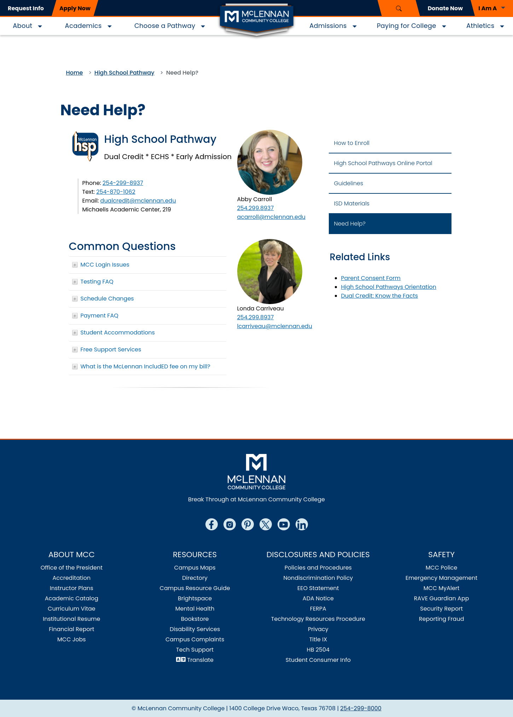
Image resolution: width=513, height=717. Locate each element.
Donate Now (445, 8)
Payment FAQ (99, 315)
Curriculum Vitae (71, 609)
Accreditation (72, 578)
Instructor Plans (71, 588)
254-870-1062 (115, 192)
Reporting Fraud (441, 619)
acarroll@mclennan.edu (271, 217)
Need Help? (350, 224)
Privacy (318, 629)
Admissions (327, 25)
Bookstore (195, 619)
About (22, 25)
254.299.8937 (255, 208)
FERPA (318, 609)
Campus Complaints (194, 639)
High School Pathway (124, 73)
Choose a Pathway (164, 25)
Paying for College (406, 25)
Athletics (480, 25)
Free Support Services (111, 349)
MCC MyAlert (442, 588)
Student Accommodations (118, 332)
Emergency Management (441, 578)
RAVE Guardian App (441, 598)
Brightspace (195, 598)
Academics (83, 25)
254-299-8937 (123, 183)
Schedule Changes (107, 299)
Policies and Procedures (318, 568)
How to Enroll (351, 143)
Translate (200, 660)
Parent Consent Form (371, 278)
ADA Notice (318, 598)
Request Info (26, 8)
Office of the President (72, 568)
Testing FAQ (97, 282)
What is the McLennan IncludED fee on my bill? (145, 366)
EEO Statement (318, 588)
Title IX (318, 639)
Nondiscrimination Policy (318, 578)
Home (74, 73)
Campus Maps (195, 568)
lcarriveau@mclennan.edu (274, 326)
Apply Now (75, 8)
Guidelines (348, 183)
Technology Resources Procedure (318, 619)
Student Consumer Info (318, 660)
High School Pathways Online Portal (383, 163)
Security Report (441, 609)
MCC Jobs (71, 639)
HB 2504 (318, 650)
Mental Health (195, 609)
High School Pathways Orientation (389, 287)
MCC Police (441, 568)
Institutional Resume (71, 619)
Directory (195, 578)
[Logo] (256, 20)
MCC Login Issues (105, 265)
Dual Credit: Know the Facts (379, 296)
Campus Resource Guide (195, 588)
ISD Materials (352, 203)
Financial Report (71, 629)
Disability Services (195, 629)
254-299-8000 (360, 708)
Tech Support (195, 650)
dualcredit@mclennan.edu (138, 201)
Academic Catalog (71, 598)
